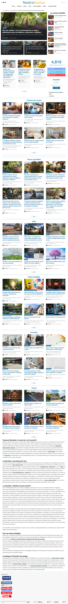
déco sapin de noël (18, 465)
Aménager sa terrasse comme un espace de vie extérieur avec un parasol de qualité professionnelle (11, 238)
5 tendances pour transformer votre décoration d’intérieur (12, 348)
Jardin (26, 234)
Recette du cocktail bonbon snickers (60, 15)
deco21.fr (27, 472)
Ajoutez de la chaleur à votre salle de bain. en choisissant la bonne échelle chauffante (55, 117)
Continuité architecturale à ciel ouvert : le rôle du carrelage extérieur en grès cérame (55, 238)
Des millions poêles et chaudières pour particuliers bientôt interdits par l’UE (55, 293)
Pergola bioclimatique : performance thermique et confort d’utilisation (12, 317)
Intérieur (26, 113)
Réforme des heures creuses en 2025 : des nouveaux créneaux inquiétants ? (33, 293)
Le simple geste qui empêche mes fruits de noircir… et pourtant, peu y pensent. (39, 71)
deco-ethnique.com (18, 472)
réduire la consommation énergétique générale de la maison (28, 539)
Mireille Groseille (50, 354)
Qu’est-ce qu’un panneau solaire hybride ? (32, 317)
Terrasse (4, 234)
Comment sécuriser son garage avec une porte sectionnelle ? (55, 404)
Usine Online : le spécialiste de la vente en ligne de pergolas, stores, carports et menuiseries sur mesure (33, 238)
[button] (64, 10)
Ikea (62, 467)
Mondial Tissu (44, 467)
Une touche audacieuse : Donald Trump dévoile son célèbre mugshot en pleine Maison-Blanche (34, 372)
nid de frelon (51, 451)
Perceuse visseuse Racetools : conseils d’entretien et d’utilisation (33, 427)
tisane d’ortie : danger (58, 558)
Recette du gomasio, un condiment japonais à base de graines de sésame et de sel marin (60, 45)
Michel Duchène (6, 52)
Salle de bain (49, 113)
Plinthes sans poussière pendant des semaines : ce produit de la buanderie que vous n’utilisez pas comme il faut (9, 73)
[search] (62, 2)
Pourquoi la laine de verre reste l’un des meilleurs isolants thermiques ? (11, 427)
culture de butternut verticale (38, 565)
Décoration (5, 345)
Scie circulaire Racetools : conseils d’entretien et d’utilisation (54, 427)
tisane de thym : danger (20, 564)
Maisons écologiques (7, 290)
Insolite (4, 44)
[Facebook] (2, 2)
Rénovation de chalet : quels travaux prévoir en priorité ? (12, 404)
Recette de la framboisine (59, 32)
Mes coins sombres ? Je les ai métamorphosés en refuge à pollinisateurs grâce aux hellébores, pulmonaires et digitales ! (27, 10)
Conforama (52, 467)
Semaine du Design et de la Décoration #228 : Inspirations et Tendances (55, 371)
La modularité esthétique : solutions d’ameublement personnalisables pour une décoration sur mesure (12, 142)
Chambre (4, 113)
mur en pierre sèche (50, 480)
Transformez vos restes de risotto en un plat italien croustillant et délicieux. (24, 71)
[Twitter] (3, 2)
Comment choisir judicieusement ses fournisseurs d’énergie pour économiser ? (12, 293)
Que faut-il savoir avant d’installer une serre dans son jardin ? (12, 262)
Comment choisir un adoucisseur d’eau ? (55, 317)
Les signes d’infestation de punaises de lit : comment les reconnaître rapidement (12, 117)
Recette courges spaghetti (59, 38)
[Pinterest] (5, 2)
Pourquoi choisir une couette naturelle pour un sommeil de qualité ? (34, 141)
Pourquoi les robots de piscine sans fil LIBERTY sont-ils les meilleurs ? (33, 262)
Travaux (4, 401)
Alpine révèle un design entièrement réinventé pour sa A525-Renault (55, 348)
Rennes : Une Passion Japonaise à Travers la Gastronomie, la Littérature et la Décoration (12, 372)
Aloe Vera (7, 455)
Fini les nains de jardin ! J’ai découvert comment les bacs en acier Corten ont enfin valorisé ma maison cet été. (35, 48)
